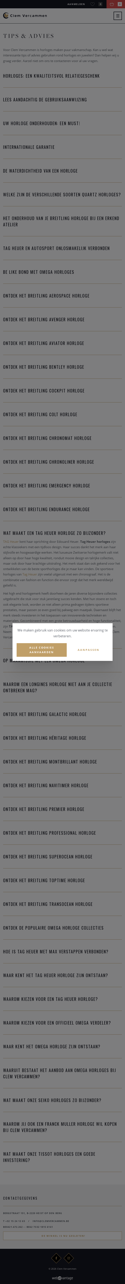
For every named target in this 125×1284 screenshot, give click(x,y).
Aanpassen (88, 650)
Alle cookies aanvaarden (41, 650)
